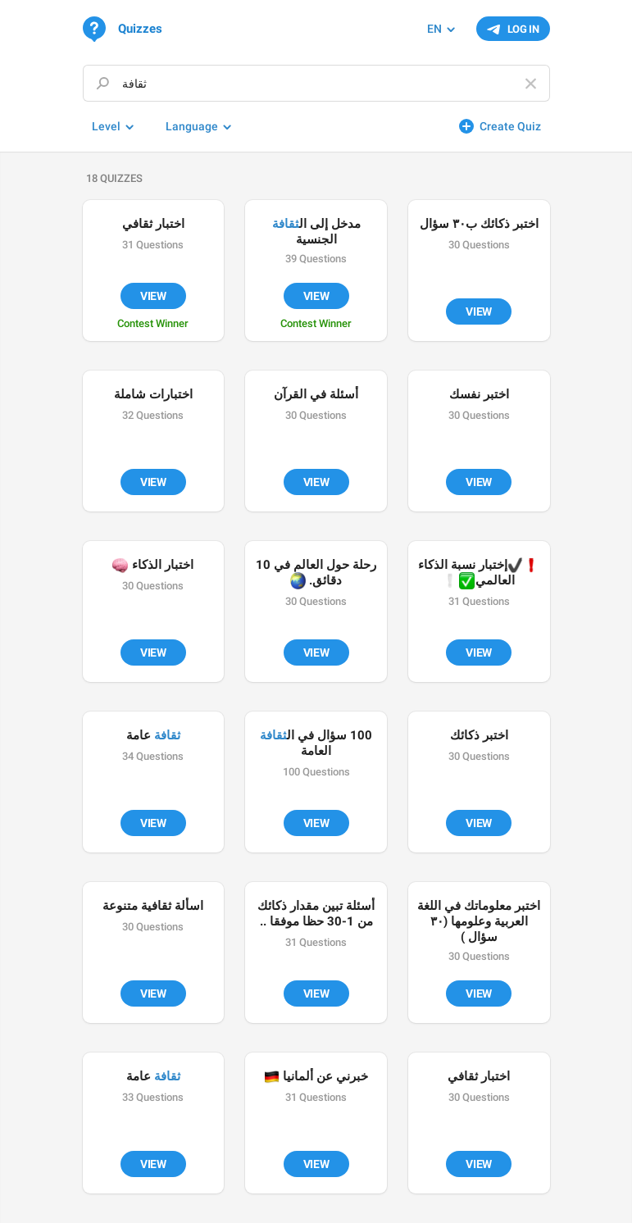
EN (434, 28)
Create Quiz (510, 126)
